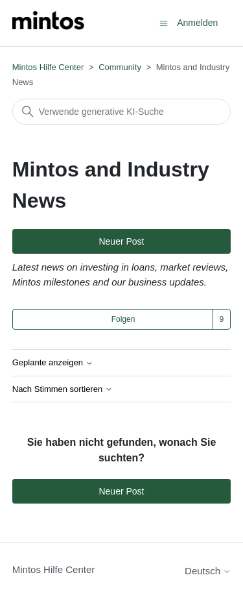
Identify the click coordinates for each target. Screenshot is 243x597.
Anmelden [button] (197, 23)
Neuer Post (121, 241)
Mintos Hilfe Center (48, 67)
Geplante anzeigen (52, 362)
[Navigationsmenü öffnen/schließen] (163, 22)
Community (119, 67)
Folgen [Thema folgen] (123, 319)
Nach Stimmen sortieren (62, 389)
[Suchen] (121, 112)
